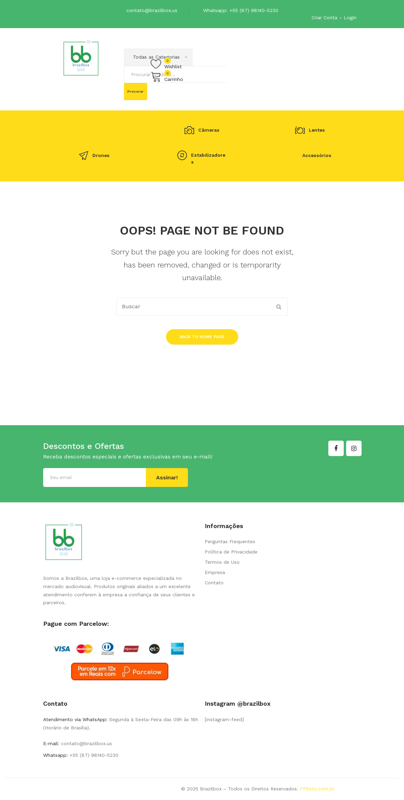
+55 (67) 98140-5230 (93, 755)
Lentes (317, 130)
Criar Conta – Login (334, 17)
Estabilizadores (208, 158)
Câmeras (208, 130)
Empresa (215, 572)
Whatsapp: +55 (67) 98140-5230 (240, 10)
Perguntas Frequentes (230, 541)
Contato (214, 582)
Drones (101, 155)
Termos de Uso (222, 562)
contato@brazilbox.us (151, 10)
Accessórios (316, 155)
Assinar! (167, 477)
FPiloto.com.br (317, 788)
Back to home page (202, 336)
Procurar (135, 91)
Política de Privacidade (231, 551)
